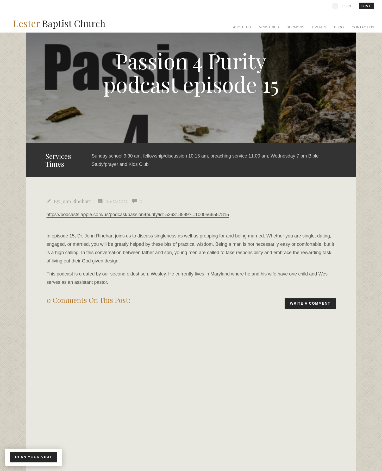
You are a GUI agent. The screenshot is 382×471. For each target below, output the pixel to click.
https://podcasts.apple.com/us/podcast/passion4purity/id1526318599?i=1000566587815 (138, 214)
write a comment (310, 303)
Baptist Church (59, 23)
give (366, 6)
